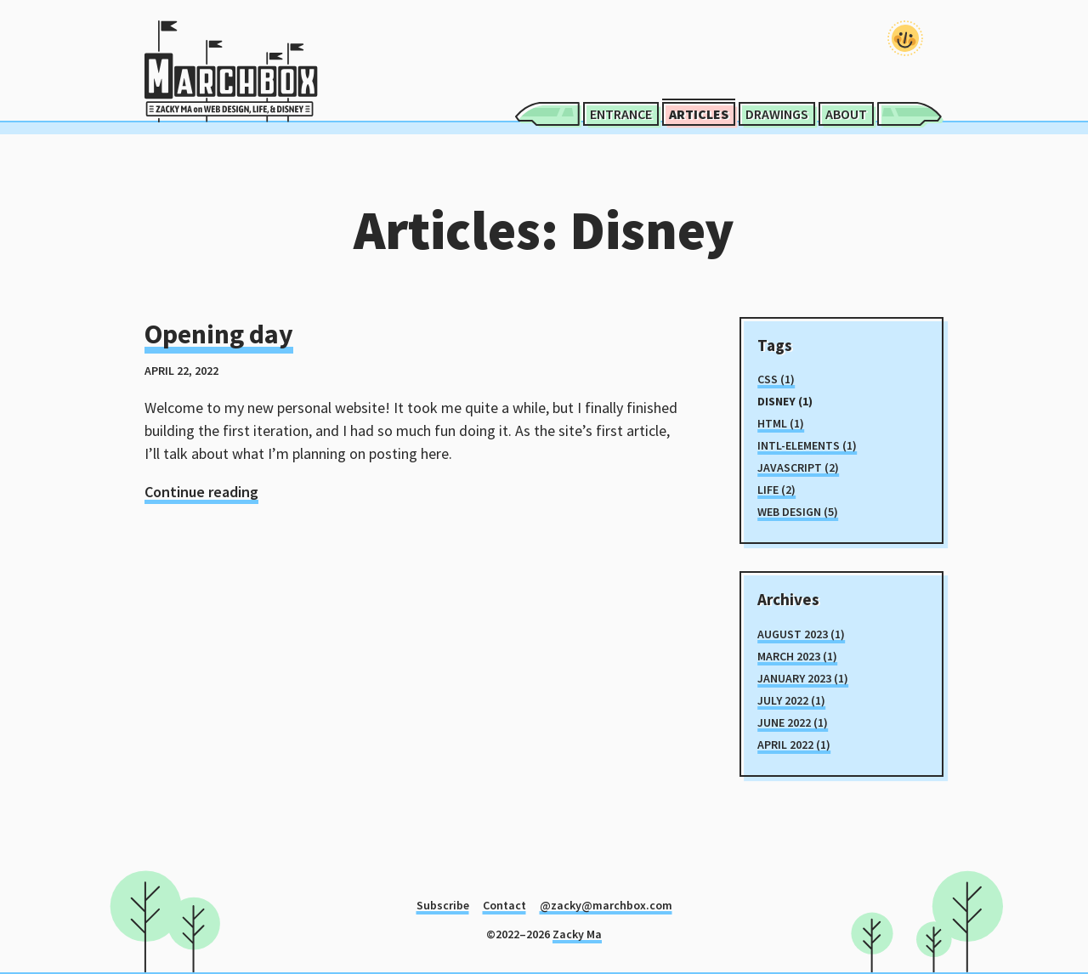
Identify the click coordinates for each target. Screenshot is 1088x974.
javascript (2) (798, 467)
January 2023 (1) (802, 678)
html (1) (780, 423)
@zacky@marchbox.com (606, 905)
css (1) (776, 379)
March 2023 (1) (797, 656)
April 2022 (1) (793, 744)
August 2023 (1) (801, 634)
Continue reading (201, 491)
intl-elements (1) (807, 445)
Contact (504, 905)
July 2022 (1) (791, 700)
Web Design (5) (797, 511)
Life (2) (776, 489)
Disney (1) (785, 401)
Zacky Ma (577, 934)
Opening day (218, 334)
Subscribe (442, 905)
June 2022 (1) (792, 722)
